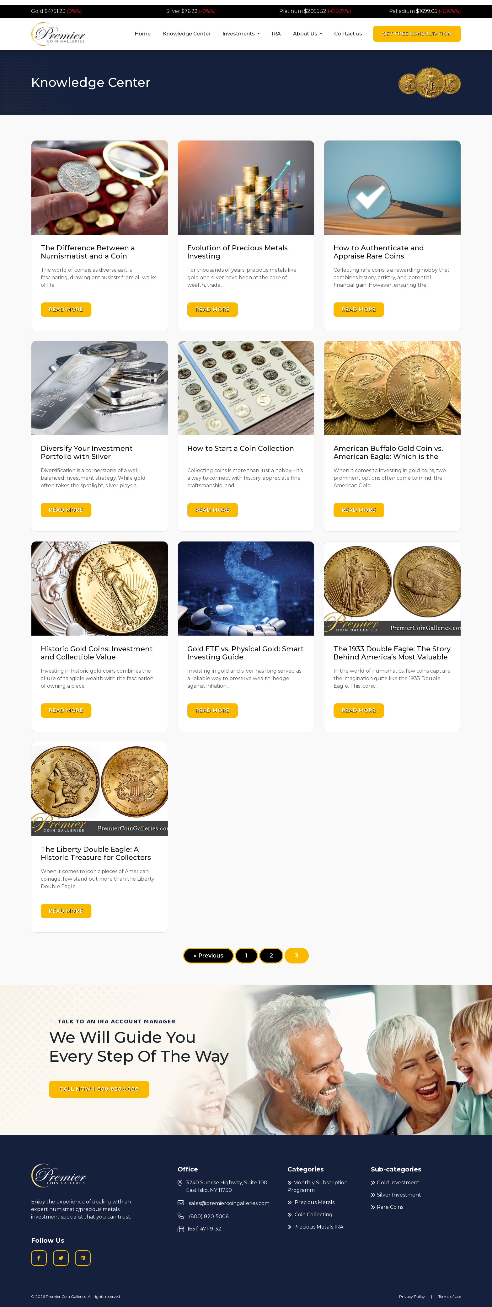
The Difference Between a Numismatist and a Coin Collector (88, 256)
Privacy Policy (412, 1296)
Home (143, 34)
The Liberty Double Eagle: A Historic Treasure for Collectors (96, 853)
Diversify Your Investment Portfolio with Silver (87, 452)
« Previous (208, 955)
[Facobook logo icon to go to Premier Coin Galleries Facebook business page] (39, 1258)
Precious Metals (310, 1202)
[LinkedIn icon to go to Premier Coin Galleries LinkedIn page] (83, 1258)
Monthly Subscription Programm (317, 1186)
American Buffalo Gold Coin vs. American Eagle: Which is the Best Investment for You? (388, 456)
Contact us (348, 34)
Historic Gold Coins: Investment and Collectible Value (97, 653)
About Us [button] (305, 34)
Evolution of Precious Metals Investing (237, 252)
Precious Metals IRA (315, 1227)
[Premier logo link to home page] (58, 33)
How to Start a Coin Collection (240, 448)
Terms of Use (449, 1296)
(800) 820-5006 (203, 1216)
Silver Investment (396, 1195)
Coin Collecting (310, 1215)
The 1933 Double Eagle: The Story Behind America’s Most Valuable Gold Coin (392, 657)
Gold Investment (395, 1183)
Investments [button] (239, 34)
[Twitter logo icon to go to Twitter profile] (61, 1258)
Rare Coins (387, 1207)
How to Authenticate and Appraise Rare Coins (379, 252)
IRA (276, 34)
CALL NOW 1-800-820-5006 (99, 1089)
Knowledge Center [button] (187, 34)
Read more (66, 309)
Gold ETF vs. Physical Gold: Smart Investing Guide (245, 653)
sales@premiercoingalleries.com (224, 1203)
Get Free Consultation (417, 33)
